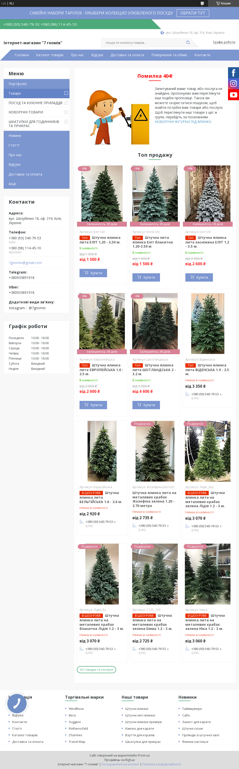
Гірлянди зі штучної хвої (200, 735)
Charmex (75, 735)
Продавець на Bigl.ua (119, 760)
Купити (96, 273)
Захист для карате (196, 722)
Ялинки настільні (195, 741)
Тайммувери (192, 708)
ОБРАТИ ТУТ (192, 13)
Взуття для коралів (140, 735)
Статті (14, 145)
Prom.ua (144, 755)
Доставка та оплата (127, 55)
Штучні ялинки (136, 708)
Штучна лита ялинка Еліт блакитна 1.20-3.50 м (152, 242)
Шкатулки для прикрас (143, 741)
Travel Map (77, 741)
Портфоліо (18, 83)
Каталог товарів (49, 55)
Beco (72, 715)
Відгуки (97, 55)
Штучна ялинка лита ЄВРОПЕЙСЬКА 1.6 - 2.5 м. (101, 369)
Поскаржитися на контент (120, 764)
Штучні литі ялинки (140, 715)
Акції (12, 183)
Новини (15, 135)
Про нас (77, 55)
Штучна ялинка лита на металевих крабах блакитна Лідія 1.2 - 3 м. (102, 622)
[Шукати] (188, 42)
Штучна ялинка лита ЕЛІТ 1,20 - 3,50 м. (100, 239)
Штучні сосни (192, 728)
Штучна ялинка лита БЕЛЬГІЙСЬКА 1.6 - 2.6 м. (101, 497)
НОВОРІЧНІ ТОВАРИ (26, 112)
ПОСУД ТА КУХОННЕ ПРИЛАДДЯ (35, 102)
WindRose (76, 708)
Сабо (186, 715)
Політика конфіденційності (161, 764)
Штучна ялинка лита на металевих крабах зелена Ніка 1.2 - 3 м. (205, 622)
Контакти (202, 55)
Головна (22, 55)
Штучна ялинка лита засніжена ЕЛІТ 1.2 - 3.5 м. (207, 242)
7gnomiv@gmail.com (25, 263)
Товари (15, 93)
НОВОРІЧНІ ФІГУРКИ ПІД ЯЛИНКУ (183, 121)
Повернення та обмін (169, 55)
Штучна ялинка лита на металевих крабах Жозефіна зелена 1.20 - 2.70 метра (154, 499)
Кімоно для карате (139, 728)
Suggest (75, 722)
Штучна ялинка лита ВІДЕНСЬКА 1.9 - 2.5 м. (207, 369)
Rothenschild (78, 728)
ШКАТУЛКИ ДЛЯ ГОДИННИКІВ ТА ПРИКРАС (34, 123)
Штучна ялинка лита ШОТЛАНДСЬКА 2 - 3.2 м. (154, 369)
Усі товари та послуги (96, 669)
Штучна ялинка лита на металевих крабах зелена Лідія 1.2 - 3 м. (205, 499)
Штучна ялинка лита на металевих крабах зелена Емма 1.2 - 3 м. (152, 622)
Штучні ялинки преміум (143, 722)
